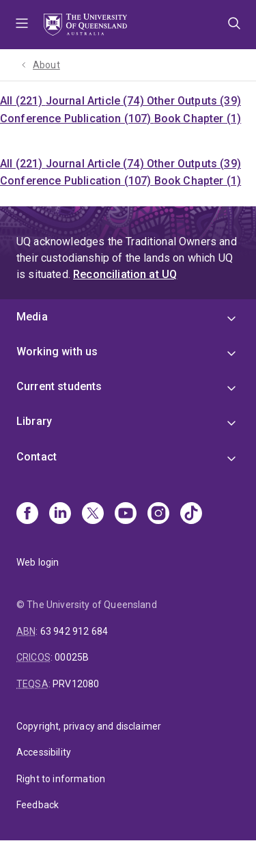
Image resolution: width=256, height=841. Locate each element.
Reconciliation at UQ (125, 274)
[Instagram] (158, 514)
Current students (59, 386)
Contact (36, 456)
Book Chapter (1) (198, 118)
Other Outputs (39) (194, 100)
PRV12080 (76, 683)
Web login (37, 562)
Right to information (60, 778)
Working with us (57, 351)
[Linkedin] (60, 514)
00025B (72, 657)
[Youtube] (126, 514)
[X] (93, 514)
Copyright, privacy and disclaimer (88, 726)
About (46, 64)
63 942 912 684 (74, 631)
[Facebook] (27, 514)
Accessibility (43, 752)
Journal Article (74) (96, 100)
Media (32, 316)
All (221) (23, 100)
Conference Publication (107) (77, 118)
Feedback (37, 804)
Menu (22, 24)
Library (34, 421)
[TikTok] (191, 514)
